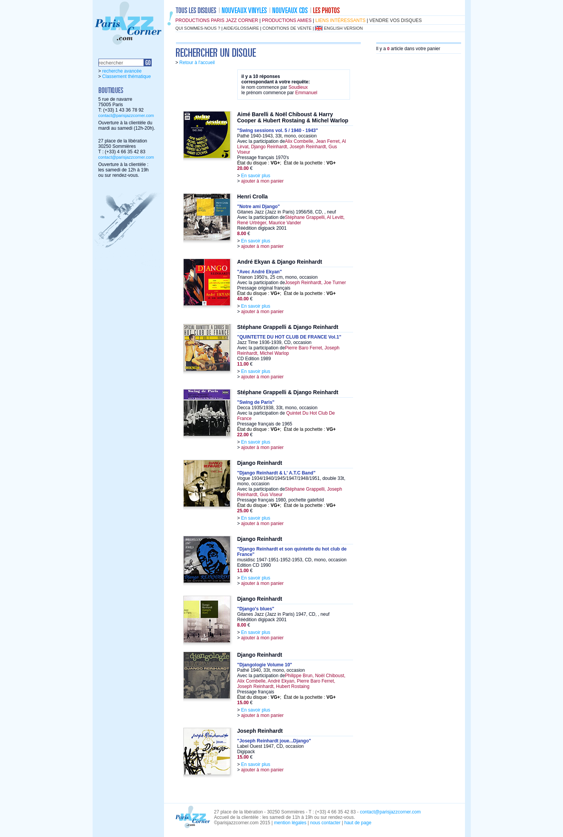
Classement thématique (126, 76)
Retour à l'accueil (197, 62)
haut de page (357, 822)
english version (343, 28)
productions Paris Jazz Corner (217, 20)
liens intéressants (340, 20)
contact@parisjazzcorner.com (126, 115)
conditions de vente (286, 28)
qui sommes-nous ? (198, 28)
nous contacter (325, 822)
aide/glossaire (241, 28)
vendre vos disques (395, 20)
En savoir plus (255, 175)
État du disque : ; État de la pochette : (286, 163)
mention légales (290, 822)
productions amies (287, 20)
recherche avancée (122, 71)
